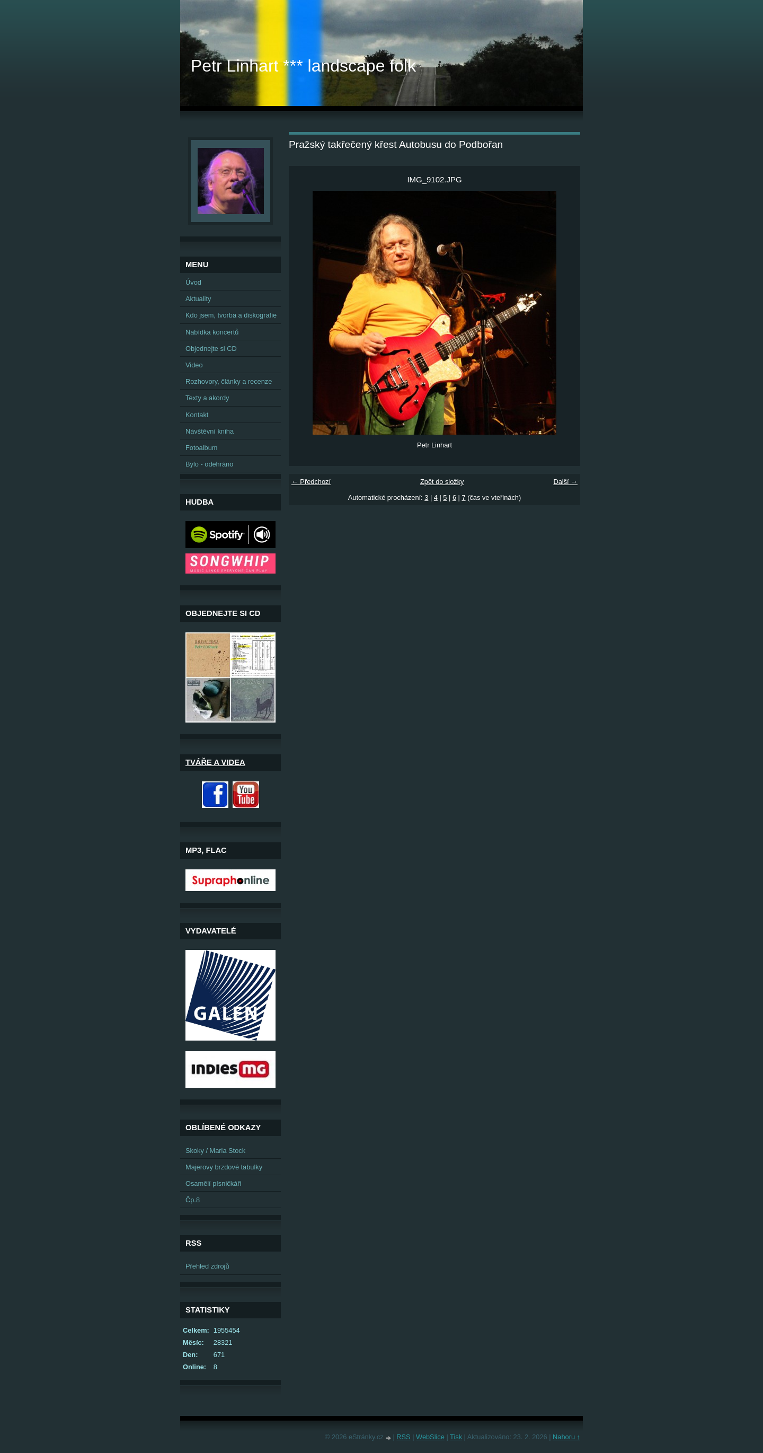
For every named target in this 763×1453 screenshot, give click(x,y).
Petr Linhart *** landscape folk (303, 65)
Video (194, 365)
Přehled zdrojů (207, 1266)
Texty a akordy (207, 398)
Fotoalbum (201, 448)
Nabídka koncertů (211, 332)
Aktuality (198, 299)
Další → (565, 482)
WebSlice (430, 1437)
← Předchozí (311, 482)
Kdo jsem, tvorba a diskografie (231, 315)
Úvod (193, 282)
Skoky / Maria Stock (215, 1151)
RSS (403, 1437)
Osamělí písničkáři (213, 1183)
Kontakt (196, 415)
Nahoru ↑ (566, 1437)
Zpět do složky (442, 482)
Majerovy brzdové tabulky (223, 1167)
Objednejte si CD (211, 349)
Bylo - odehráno (209, 464)
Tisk (456, 1437)
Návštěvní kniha (209, 431)
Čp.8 (192, 1200)
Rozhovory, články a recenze (228, 381)
